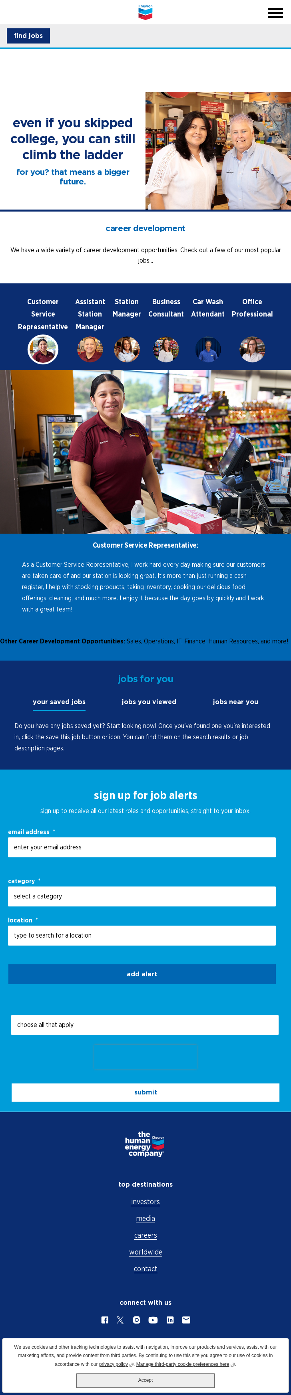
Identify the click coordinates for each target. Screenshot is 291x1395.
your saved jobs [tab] (59, 702)
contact (145, 1268)
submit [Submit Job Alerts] (145, 1092)
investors (145, 1201)
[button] (28, 36)
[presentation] (145, 1057)
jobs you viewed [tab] (149, 702)
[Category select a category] (142, 896)
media (145, 1218)
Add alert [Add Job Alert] (142, 974)
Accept (145, 1380)
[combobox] (142, 936)
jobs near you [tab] (235, 702)
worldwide (145, 1252)
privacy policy (116, 1363)
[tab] (43, 329)
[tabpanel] (145, 499)
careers (145, 1235)
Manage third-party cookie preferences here (185, 1363)
